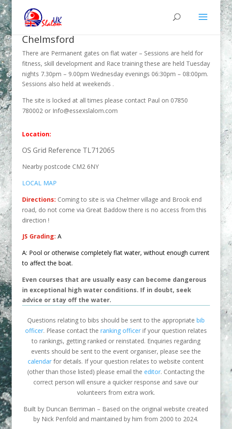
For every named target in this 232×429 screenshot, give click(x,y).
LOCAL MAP (39, 183)
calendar (40, 361)
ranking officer (120, 330)
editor (152, 372)
